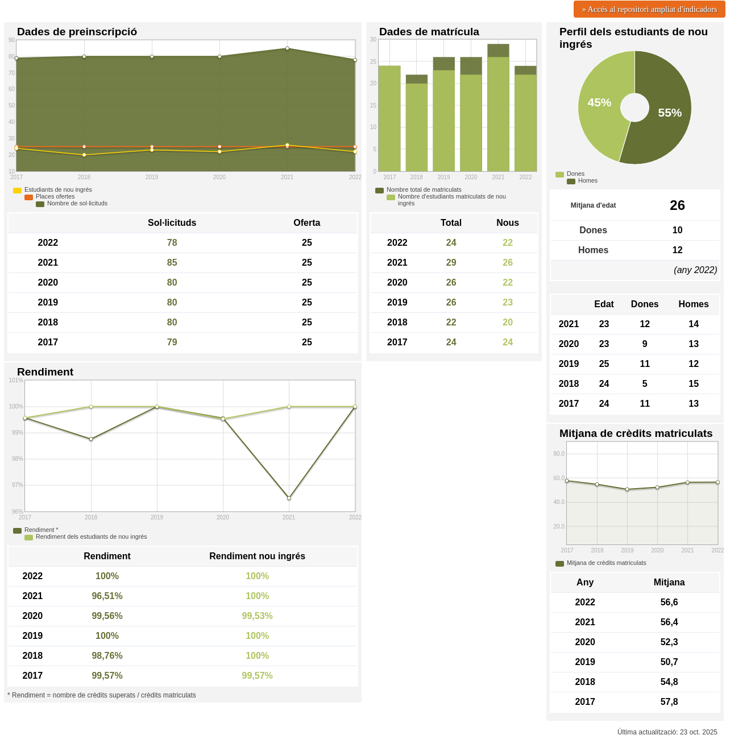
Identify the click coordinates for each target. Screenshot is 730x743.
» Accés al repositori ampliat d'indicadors (649, 9)
